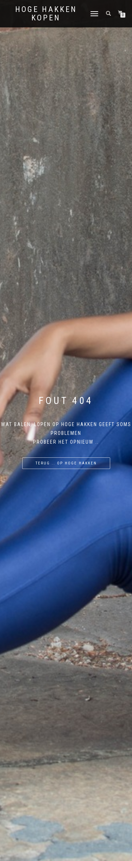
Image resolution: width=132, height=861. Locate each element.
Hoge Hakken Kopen (46, 13)
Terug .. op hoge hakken (66, 463)
